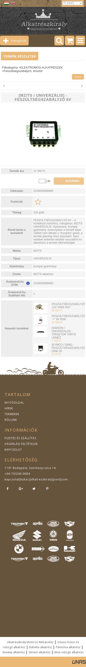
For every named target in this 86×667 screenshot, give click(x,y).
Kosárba (73, 181)
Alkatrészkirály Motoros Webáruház (30, 642)
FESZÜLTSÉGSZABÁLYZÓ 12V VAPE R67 (69, 306)
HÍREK (9, 408)
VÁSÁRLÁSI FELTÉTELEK (21, 444)
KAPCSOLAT (13, 450)
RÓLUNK (11, 420)
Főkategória (10, 67)
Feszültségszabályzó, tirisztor (23, 71)
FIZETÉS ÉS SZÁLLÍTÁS (20, 438)
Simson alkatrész (39, 652)
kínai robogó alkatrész (68, 652)
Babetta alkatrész (40, 647)
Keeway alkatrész (14, 652)
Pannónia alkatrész (68, 647)
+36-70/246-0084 (17, 474)
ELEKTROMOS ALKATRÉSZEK (41, 67)
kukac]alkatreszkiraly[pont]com (44, 479)
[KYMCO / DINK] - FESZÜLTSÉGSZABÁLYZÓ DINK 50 (69, 348)
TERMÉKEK (12, 414)
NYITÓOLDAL (14, 403)
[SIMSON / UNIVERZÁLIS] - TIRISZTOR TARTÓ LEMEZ (64, 332)
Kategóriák (18, 41)
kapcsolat (12, 479)
